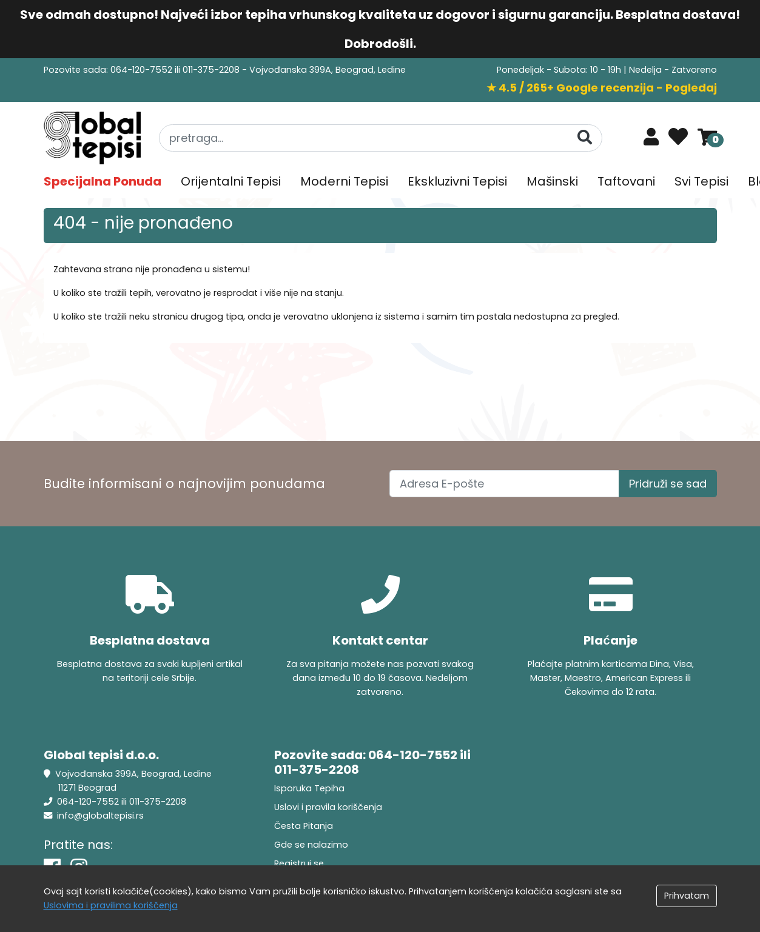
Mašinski (552, 181)
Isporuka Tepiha (309, 788)
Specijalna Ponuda (102, 181)
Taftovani (626, 181)
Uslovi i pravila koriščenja (328, 807)
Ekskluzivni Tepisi (457, 181)
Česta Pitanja (303, 826)
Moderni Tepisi (344, 181)
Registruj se (299, 863)
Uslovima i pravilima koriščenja (111, 905)
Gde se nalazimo (311, 845)
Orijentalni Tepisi (231, 181)
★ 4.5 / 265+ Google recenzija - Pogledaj (601, 87)
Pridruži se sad (668, 483)
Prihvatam (686, 896)
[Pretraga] (585, 137)
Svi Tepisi (701, 181)
